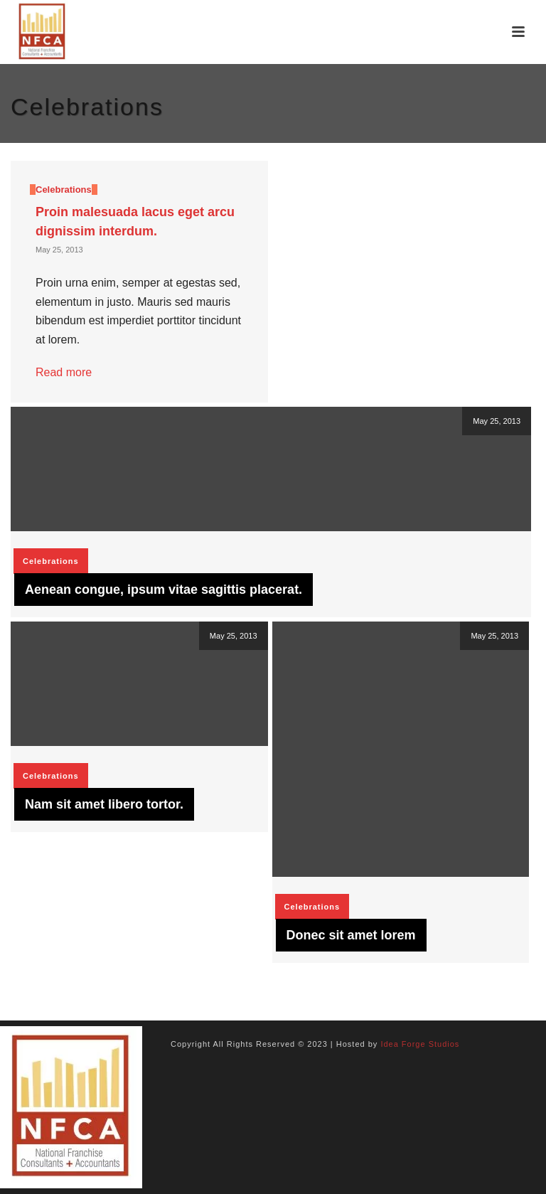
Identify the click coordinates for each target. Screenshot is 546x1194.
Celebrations (64, 189)
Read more (64, 372)
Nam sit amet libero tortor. (104, 804)
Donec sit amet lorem (351, 935)
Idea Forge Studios (419, 1044)
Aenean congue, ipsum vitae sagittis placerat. (163, 589)
